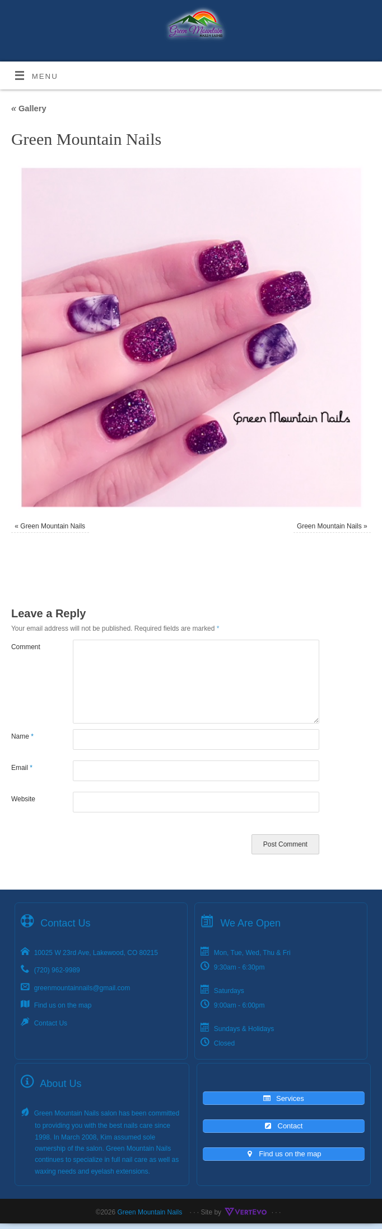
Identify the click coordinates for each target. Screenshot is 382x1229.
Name (22, 736)
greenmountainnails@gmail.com (82, 988)
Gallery (28, 108)
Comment (25, 647)
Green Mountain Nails (52, 526)
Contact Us (50, 1023)
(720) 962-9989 (57, 970)
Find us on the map (63, 1005)
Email (21, 768)
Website (23, 799)
